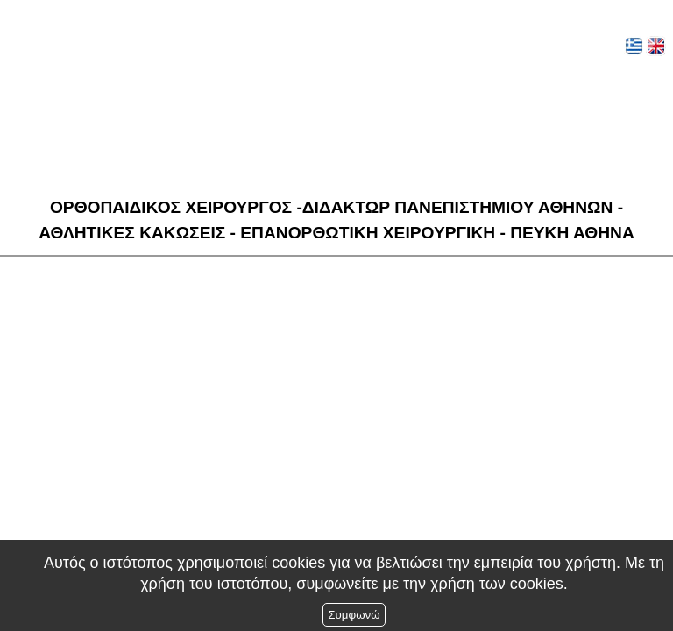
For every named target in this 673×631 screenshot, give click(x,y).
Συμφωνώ (353, 614)
